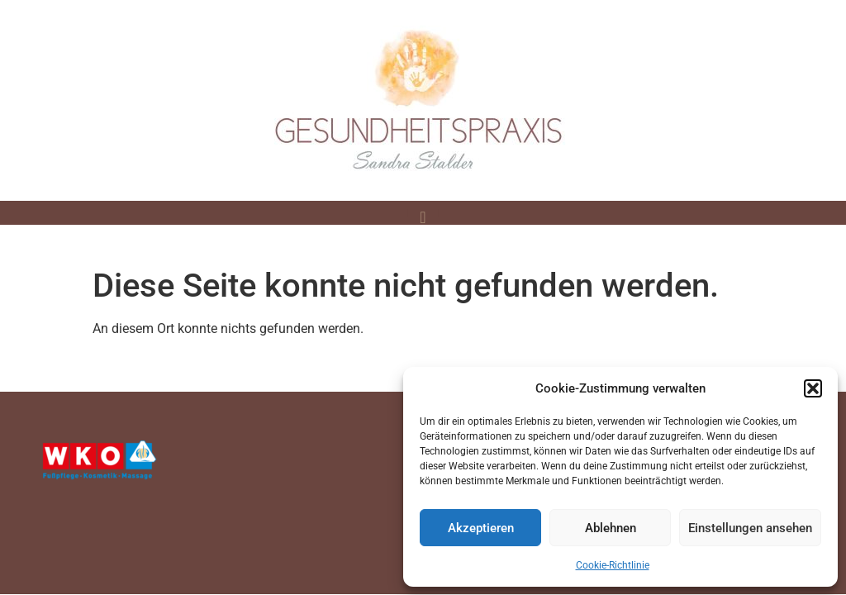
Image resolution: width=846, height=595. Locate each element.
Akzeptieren (481, 528)
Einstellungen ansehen (750, 528)
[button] (813, 388)
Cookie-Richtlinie (612, 565)
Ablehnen (610, 528)
